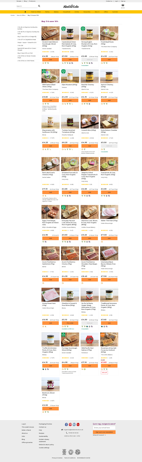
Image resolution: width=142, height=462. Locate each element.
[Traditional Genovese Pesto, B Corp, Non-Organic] (109, 295)
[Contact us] (42, 427)
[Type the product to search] (27, 6)
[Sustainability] (43, 436)
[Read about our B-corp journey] (64, 452)
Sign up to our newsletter (104, 432)
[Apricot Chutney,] (109, 76)
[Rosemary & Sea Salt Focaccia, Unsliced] (109, 339)
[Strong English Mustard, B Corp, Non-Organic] (90, 33)
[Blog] (23, 439)
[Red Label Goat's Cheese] (50, 164)
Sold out (89, 59)
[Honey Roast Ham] (50, 295)
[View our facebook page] (66, 424)
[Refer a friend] (26, 430)
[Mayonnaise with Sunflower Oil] (50, 122)
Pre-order (70, 323)
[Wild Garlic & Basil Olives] (50, 76)
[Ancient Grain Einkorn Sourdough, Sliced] (50, 33)
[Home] (25, 12)
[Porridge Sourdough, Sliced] (70, 339)
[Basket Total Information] (122, 6)
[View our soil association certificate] (71, 452)
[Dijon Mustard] (70, 76)
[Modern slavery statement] (47, 440)
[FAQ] (40, 430)
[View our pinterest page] (70, 424)
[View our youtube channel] (78, 424)
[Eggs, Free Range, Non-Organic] (50, 212)
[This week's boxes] (28, 427)
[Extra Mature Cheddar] (109, 122)
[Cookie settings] (44, 448)
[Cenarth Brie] (90, 122)
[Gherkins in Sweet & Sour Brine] (70, 295)
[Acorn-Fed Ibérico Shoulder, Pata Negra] (90, 253)
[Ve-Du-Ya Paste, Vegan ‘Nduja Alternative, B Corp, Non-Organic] (90, 295)
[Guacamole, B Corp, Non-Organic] (109, 164)
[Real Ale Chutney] (90, 76)
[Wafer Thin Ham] (109, 212)
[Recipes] (41, 433)
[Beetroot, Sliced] (50, 384)
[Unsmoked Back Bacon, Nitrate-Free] (109, 253)
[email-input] (104, 428)
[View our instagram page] (74, 424)
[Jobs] (23, 436)
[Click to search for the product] (39, 6)
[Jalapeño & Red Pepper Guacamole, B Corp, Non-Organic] (90, 164)
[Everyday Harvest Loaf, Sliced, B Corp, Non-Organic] (70, 212)
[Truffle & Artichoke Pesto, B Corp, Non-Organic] (50, 339)
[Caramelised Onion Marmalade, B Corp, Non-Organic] (70, 33)
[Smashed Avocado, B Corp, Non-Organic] (70, 164)
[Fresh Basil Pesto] (109, 33)
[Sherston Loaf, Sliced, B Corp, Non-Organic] (90, 212)
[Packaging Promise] (45, 424)
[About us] (25, 433)
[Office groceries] (27, 442)
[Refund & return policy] (46, 445)
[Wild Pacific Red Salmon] (90, 339)
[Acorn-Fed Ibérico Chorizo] (70, 253)
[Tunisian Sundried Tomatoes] (70, 122)
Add (50, 59)
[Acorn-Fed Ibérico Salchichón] (50, 253)
